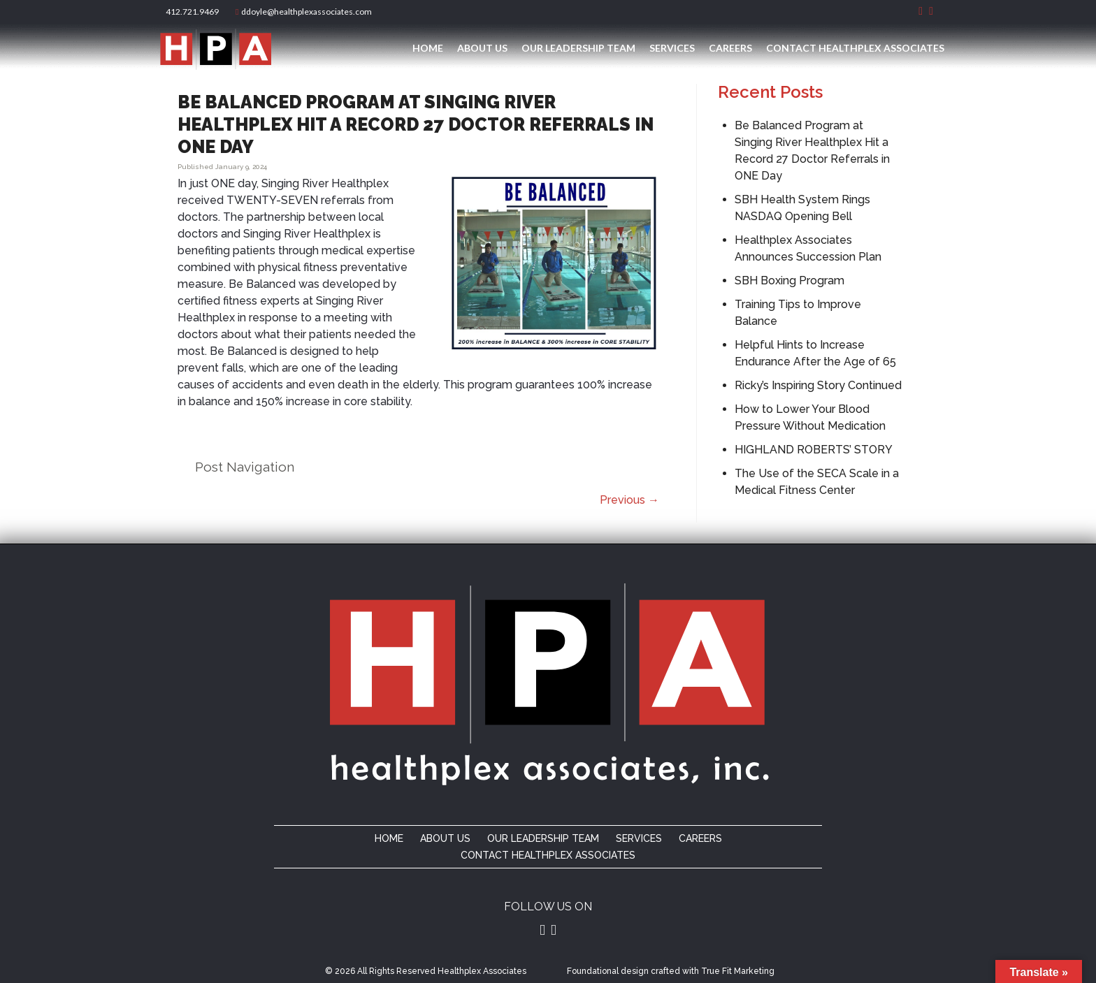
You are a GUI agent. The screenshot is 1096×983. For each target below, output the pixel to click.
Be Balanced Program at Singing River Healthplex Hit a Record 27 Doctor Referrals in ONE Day (416, 124)
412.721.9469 (191, 11)
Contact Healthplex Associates (855, 48)
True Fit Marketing (737, 971)
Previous (629, 500)
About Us (482, 48)
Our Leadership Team (578, 48)
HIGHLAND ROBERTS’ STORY (814, 449)
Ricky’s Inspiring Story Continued (818, 385)
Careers (730, 48)
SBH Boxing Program (789, 280)
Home (427, 48)
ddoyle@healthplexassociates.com (304, 11)
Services (672, 48)
